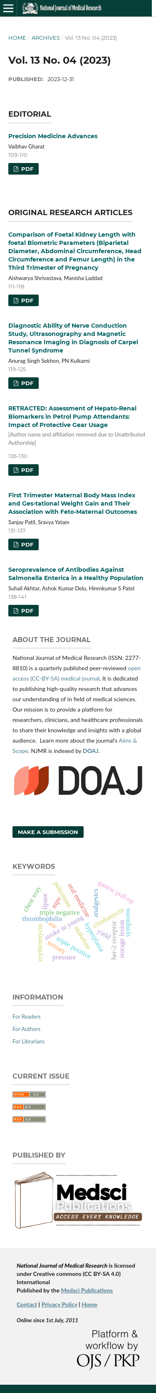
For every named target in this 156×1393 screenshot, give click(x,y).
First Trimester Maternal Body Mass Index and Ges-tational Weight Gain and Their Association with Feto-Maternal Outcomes (72, 503)
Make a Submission (48, 832)
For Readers (26, 1016)
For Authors (26, 1029)
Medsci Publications (87, 1290)
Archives (46, 37)
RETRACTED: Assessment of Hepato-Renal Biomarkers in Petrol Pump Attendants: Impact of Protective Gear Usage (78, 426)
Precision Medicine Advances (52, 136)
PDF (26, 168)
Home (17, 37)
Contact (27, 1304)
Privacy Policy (59, 1304)
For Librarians (28, 1041)
